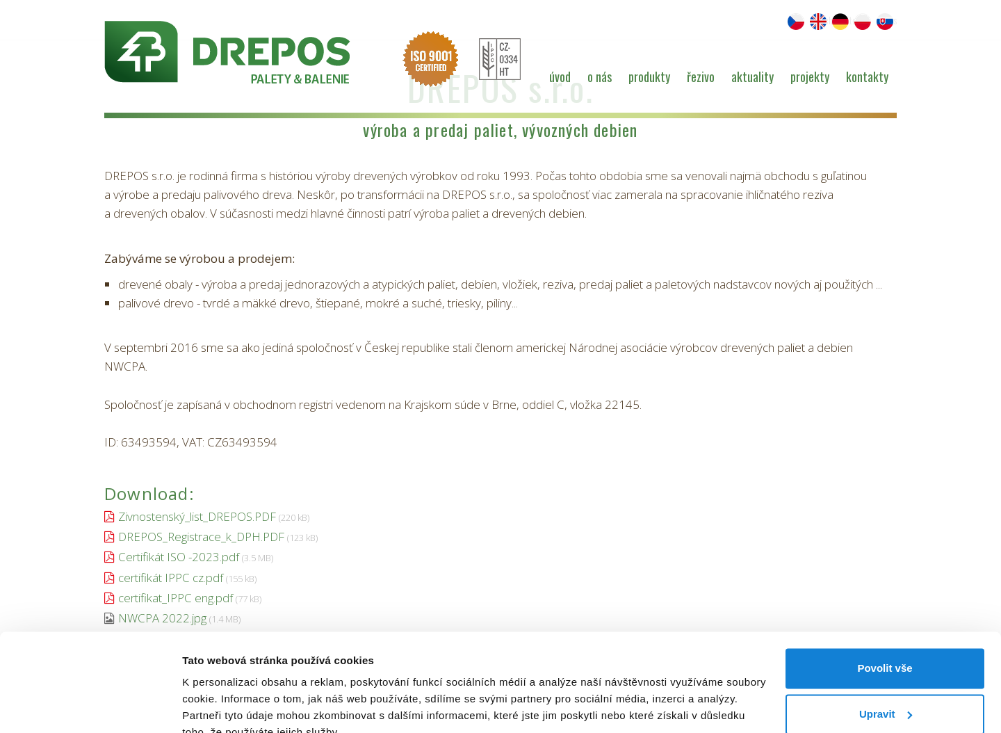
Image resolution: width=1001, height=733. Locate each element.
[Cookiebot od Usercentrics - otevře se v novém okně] (90, 705)
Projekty (809, 76)
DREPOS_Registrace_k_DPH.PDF (201, 537)
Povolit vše (884, 603)
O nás (599, 76)
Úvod (560, 76)
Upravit (885, 648)
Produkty (649, 76)
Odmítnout (884, 694)
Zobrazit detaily (221, 705)
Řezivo (701, 76)
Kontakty (867, 76)
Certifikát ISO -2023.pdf (178, 557)
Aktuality (752, 76)
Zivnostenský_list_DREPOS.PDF (197, 516)
